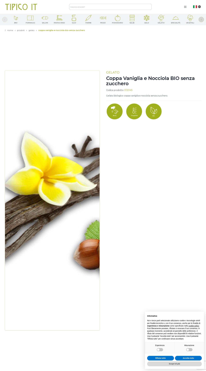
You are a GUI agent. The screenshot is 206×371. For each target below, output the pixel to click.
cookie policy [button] (194, 326)
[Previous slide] (4, 19)
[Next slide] (201, 19)
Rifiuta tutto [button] (160, 358)
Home (10, 30)
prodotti (21, 30)
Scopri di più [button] (174, 364)
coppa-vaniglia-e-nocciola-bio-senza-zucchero (61, 30)
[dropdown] (197, 6)
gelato (31, 30)
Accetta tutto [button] (188, 358)
